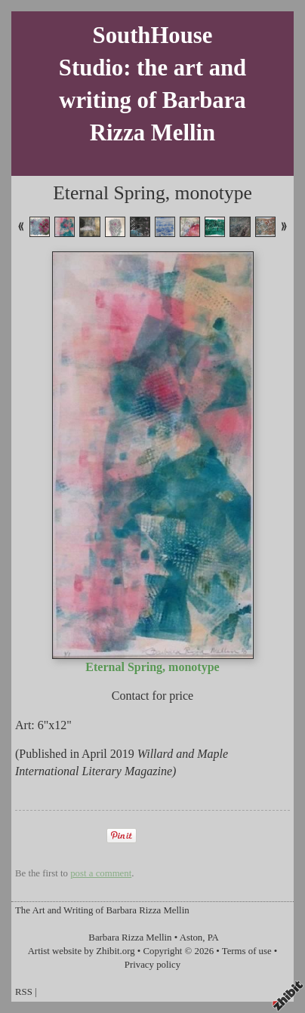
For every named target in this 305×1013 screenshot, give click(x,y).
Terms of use (247, 951)
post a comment (100, 873)
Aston (191, 937)
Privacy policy (152, 964)
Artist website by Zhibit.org (81, 951)
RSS (23, 992)
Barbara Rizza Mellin (129, 937)
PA (213, 937)
